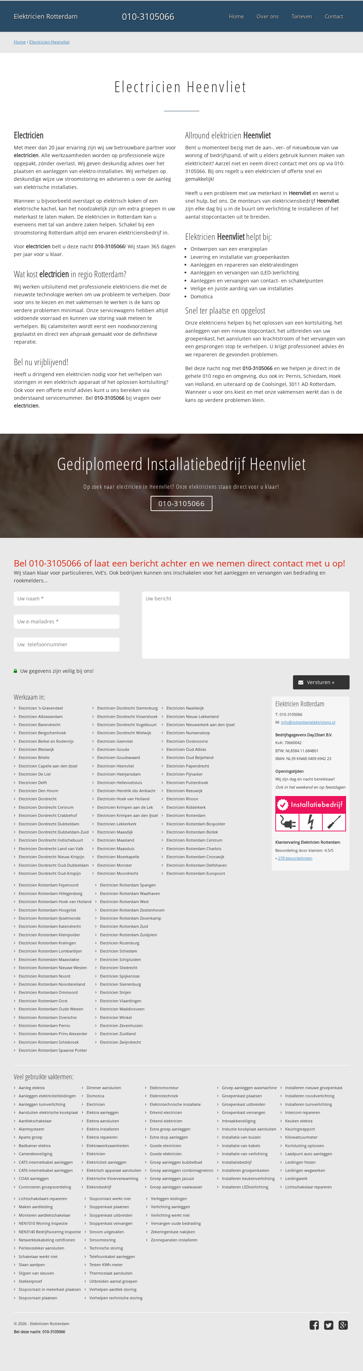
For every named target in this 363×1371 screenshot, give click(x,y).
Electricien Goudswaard (118, 757)
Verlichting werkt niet (170, 1215)
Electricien (96, 1104)
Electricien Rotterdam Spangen (128, 885)
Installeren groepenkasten (245, 1170)
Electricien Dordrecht (38, 798)
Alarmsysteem (31, 1129)
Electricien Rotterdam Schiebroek (49, 1042)
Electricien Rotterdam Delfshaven (196, 865)
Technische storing (106, 1248)
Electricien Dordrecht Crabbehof (48, 815)
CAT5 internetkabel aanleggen (46, 1162)
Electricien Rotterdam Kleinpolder (49, 934)
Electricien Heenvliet (49, 42)
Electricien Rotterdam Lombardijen (50, 951)
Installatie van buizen (241, 1137)
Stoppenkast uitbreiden (111, 1215)
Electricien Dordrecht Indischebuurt (51, 840)
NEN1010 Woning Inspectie (43, 1223)
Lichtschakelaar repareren (308, 1186)
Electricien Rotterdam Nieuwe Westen (53, 967)
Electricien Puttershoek (187, 782)
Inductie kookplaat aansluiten (249, 1129)
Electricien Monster (114, 865)
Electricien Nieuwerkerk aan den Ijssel (200, 724)
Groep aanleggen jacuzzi (172, 1178)
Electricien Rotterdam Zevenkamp (130, 918)
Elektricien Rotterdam (46, 16)
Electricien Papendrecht (187, 765)
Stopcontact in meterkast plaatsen (50, 1289)
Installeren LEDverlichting (245, 1186)
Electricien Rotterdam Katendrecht (50, 926)
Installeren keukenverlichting (248, 1178)
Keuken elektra (298, 1120)
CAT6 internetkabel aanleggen (46, 1170)
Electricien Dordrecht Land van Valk (51, 848)
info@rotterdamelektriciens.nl (308, 722)
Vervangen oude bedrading (176, 1223)
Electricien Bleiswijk (36, 749)
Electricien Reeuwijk (184, 790)
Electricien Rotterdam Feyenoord (48, 885)
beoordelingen (295, 858)
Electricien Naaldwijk (185, 708)
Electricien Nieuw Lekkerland (192, 716)
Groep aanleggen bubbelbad (176, 1162)
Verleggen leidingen (169, 1198)
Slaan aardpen (32, 1264)
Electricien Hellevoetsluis (119, 782)
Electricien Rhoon (182, 798)
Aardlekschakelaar (35, 1120)
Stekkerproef (30, 1281)
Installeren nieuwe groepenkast (313, 1087)
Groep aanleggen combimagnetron (181, 1170)
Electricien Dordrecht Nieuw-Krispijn (51, 856)
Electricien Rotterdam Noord (44, 976)
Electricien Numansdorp (188, 732)
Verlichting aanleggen (170, 1206)
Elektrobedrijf (99, 1186)
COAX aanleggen (34, 1178)
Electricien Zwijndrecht (120, 1042)
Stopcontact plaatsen (38, 1297)
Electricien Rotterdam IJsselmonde (50, 918)
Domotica (95, 1095)
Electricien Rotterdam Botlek (192, 832)
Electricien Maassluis (115, 848)
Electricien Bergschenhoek (42, 732)
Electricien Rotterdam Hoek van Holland (55, 901)
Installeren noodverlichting (309, 1095)
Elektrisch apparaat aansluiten (114, 1170)
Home (20, 42)
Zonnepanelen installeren (174, 1239)
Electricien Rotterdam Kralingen (47, 942)
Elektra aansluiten (103, 1120)
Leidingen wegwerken (305, 1170)
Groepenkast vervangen (243, 1112)
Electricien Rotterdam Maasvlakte (49, 959)
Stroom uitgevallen (106, 1231)
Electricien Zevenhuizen (121, 1025)
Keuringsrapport (300, 1129)
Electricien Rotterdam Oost (43, 1000)
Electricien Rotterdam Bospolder (195, 823)
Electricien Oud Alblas (186, 749)
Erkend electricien (166, 1112)
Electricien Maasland (115, 840)
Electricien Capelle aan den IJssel (48, 765)
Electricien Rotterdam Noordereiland (52, 984)
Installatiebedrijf (237, 1162)
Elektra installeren (103, 1129)
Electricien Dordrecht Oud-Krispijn (50, 873)
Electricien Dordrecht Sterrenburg (127, 708)
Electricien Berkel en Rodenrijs (46, 741)
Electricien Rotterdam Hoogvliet (47, 910)
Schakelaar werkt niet (38, 1256)
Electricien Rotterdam (185, 815)
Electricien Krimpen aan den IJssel (127, 815)
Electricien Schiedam (118, 951)
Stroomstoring (102, 1239)
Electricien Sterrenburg (120, 984)
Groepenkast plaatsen (242, 1095)
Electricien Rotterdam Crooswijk (195, 856)
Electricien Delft (33, 782)
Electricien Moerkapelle (118, 856)
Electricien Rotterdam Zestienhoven (132, 910)
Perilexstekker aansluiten (41, 1248)
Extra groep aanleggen (170, 1129)
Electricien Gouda (113, 749)
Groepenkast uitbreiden (243, 1104)
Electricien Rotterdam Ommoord (48, 992)
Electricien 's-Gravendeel (41, 708)
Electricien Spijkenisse (120, 976)
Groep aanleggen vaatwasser (176, 1186)
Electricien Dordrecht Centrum (46, 807)
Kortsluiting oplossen (304, 1145)
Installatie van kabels (241, 1145)
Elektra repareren (102, 1137)
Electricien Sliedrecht (118, 967)
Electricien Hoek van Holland (123, 798)
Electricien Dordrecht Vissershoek (127, 716)
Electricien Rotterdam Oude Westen (51, 1008)
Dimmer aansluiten (104, 1087)
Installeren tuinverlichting (308, 1104)
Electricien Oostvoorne (187, 741)
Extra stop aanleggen (169, 1137)
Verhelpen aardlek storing (112, 1289)
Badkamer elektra (35, 1145)
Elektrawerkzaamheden (108, 1145)
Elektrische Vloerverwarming (112, 1178)
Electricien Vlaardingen (120, 1000)
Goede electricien (165, 1145)
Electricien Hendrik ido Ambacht (126, 790)
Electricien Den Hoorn (38, 790)
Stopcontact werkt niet (110, 1198)
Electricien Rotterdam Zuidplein (128, 934)
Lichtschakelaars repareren (43, 1198)
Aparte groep (30, 1137)
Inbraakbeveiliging (239, 1120)
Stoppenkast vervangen (111, 1223)
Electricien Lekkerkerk (116, 823)
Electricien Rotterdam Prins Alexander (53, 1033)
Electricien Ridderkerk (186, 807)
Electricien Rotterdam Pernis (44, 1025)
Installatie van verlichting (245, 1153)
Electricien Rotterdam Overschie (48, 1017)
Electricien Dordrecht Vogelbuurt (127, 724)
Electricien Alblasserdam (41, 716)
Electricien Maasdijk (115, 832)
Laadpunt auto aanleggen (308, 1153)
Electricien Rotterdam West (124, 901)
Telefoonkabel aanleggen (112, 1256)
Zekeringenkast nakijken (173, 1231)
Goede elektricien (166, 1153)
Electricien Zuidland (118, 1033)
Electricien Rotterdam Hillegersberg (50, 893)
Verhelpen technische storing (115, 1297)
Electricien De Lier (35, 774)
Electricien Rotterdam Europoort (195, 873)
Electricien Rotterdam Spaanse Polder (53, 1050)
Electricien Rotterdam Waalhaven (130, 893)
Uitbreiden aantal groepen (113, 1281)
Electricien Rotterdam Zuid (124, 926)
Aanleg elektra (32, 1087)
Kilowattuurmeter (301, 1137)
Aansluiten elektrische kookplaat (48, 1112)
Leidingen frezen (300, 1162)
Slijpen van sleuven (36, 1273)
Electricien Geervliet (115, 741)
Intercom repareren (302, 1112)
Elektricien (96, 1153)
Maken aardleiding (36, 1206)
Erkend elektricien (166, 1120)
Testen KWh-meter (106, 1264)
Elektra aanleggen (103, 1112)
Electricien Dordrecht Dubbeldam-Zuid (54, 832)
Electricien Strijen (115, 992)
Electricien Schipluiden (120, 959)
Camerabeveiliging (35, 1153)
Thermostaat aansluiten (111, 1273)
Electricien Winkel (116, 1017)
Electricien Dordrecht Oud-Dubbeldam (54, 865)
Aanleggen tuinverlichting (42, 1104)
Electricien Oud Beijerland (189, 757)
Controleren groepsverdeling (45, 1186)
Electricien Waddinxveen (122, 1008)
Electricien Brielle (34, 757)
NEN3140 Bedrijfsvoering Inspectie (50, 1231)
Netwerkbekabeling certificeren (47, 1239)
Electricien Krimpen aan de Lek (125, 807)
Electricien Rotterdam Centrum (194, 840)
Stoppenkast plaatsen (109, 1206)
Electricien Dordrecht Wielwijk (124, 732)
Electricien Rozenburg (119, 942)
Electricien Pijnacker (184, 774)
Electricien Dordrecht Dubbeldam (49, 823)
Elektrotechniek (164, 1095)
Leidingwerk (296, 1178)
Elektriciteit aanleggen (107, 1162)
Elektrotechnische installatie (175, 1104)
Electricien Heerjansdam (119, 774)
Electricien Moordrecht (117, 873)
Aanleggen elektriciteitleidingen (47, 1095)
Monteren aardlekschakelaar (44, 1215)
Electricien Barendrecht (39, 724)
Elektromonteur (164, 1087)
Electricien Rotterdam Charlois (193, 848)
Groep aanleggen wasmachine (249, 1087)
